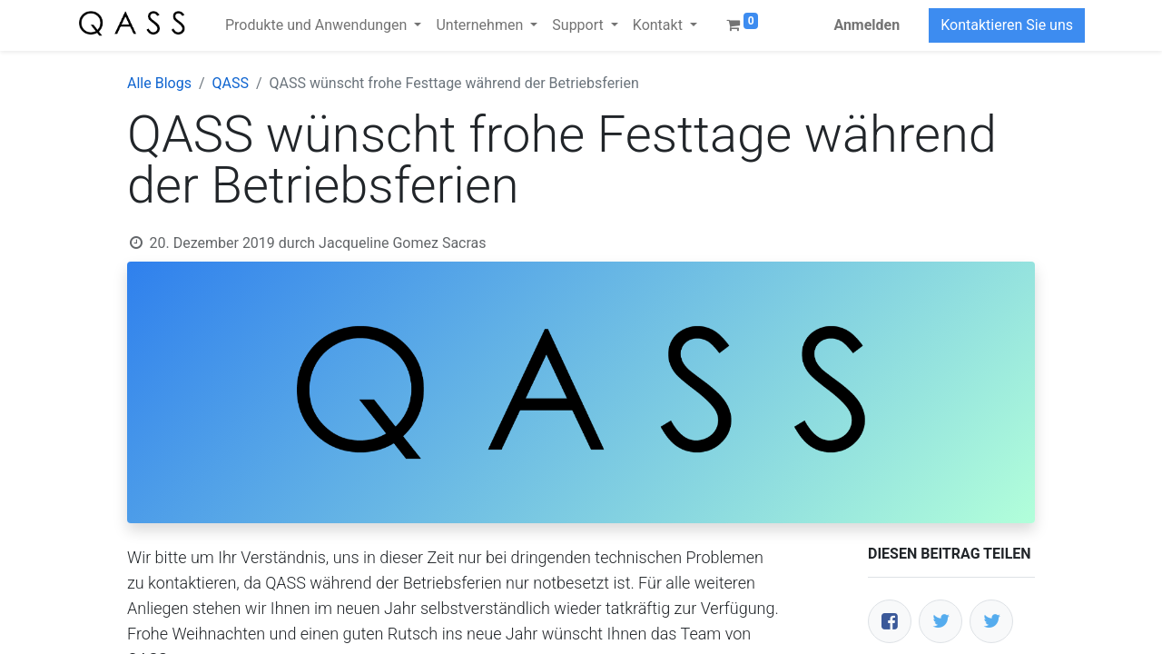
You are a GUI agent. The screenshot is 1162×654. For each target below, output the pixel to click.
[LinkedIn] (991, 621)
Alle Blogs (159, 83)
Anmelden (866, 25)
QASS (230, 83)
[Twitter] (940, 621)
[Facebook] (889, 621)
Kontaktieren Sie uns (1006, 25)
